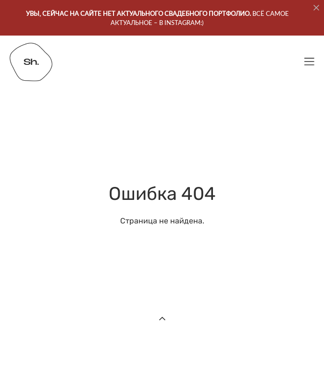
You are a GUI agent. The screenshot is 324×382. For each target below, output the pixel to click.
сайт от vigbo (162, 359)
